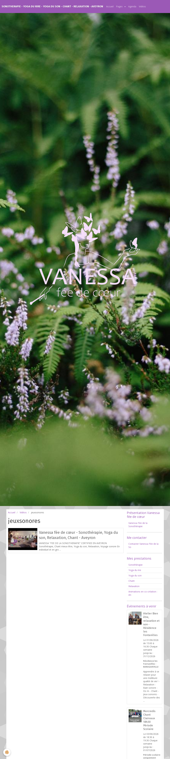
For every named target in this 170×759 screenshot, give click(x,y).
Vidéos (142, 6)
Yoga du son (135, 575)
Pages (119, 6)
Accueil (109, 6)
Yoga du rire (134, 570)
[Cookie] (7, 752)
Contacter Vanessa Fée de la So (143, 545)
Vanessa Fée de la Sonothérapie (137, 524)
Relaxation (133, 586)
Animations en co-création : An (142, 593)
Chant (131, 580)
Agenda (132, 6)
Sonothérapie (135, 564)
